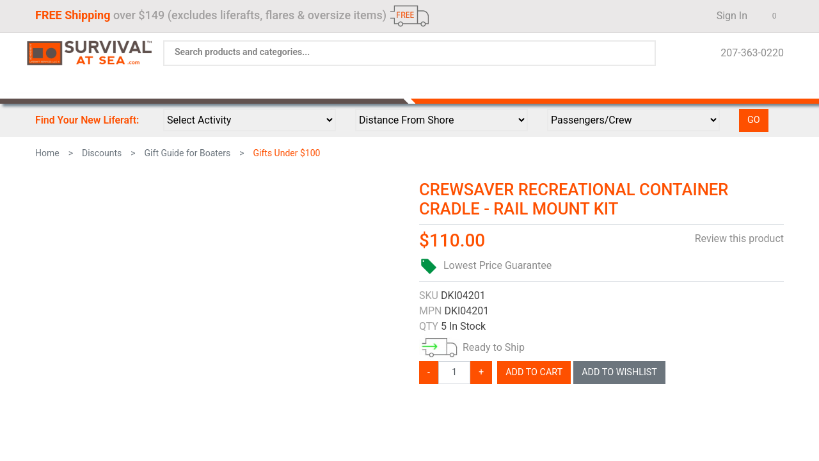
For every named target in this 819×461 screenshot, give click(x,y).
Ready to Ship (494, 347)
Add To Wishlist (619, 372)
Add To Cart (533, 372)
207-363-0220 (748, 53)
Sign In (728, 16)
